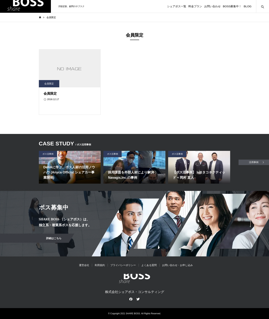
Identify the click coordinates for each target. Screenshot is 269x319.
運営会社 (84, 265)
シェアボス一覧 (158, 6)
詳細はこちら (53, 238)
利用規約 (100, 265)
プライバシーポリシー (123, 265)
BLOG (245, 6)
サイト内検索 (262, 6)
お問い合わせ (202, 6)
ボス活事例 (47, 154)
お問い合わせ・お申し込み (177, 265)
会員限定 (49, 83)
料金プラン (180, 6)
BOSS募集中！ (225, 6)
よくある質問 (149, 265)
